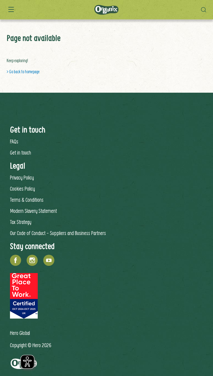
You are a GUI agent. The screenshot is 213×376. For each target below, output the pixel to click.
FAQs (14, 141)
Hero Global (20, 333)
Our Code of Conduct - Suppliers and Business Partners (58, 232)
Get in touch (20, 152)
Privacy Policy (22, 177)
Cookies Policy (22, 188)
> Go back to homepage (23, 71)
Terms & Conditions (27, 199)
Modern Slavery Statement (33, 210)
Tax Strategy (20, 221)
